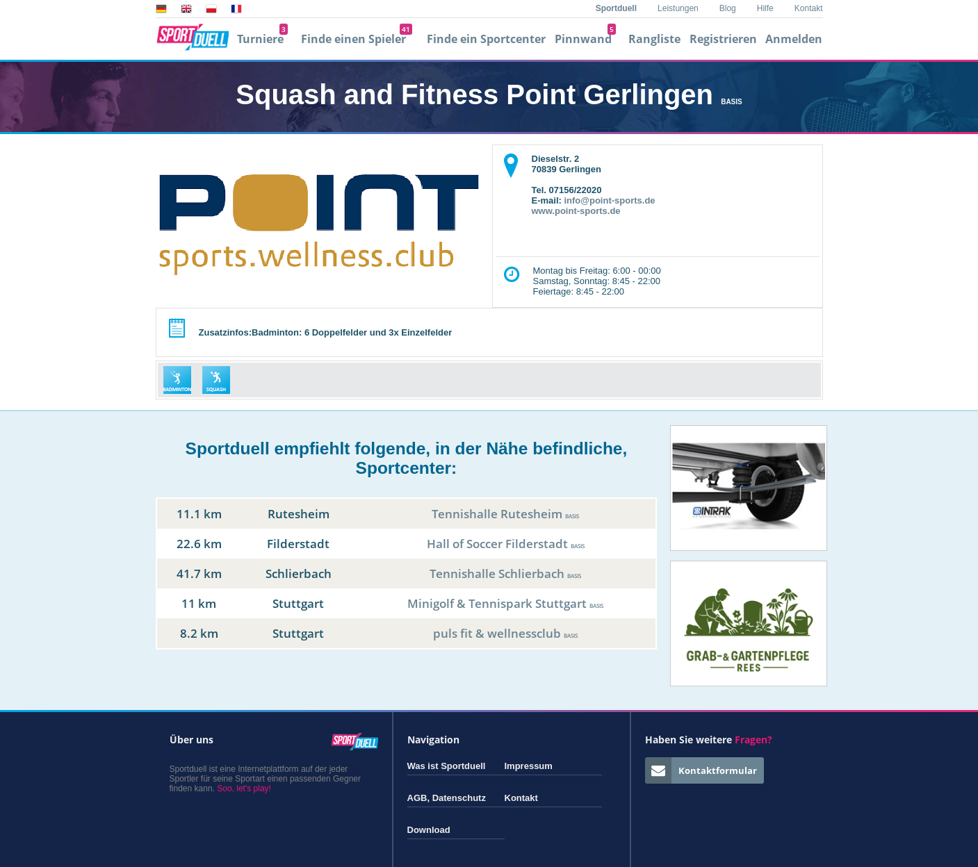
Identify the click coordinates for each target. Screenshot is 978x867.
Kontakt (808, 8)
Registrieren (723, 39)
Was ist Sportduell (446, 766)
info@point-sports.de (609, 200)
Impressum (529, 766)
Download (428, 830)
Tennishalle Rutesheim (505, 514)
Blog (727, 8)
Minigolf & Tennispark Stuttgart (505, 603)
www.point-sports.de (576, 211)
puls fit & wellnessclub (505, 633)
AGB (417, 798)
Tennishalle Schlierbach (505, 573)
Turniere (262, 39)
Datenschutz (459, 798)
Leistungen (678, 8)
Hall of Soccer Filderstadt (506, 544)
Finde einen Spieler (356, 39)
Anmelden (793, 39)
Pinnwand (585, 39)
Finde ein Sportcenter (486, 39)
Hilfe (765, 8)
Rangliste (654, 39)
